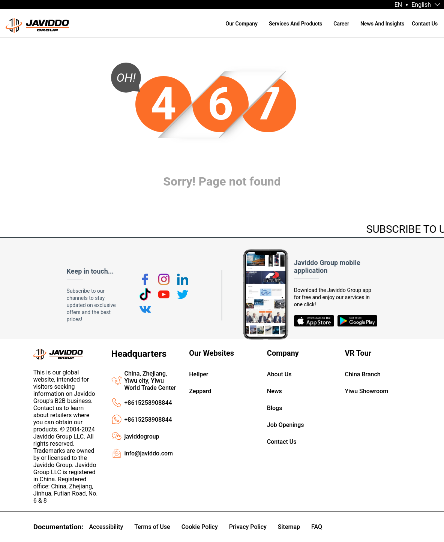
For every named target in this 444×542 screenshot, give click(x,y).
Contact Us (425, 24)
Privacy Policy (248, 526)
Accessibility (106, 526)
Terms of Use (152, 526)
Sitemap (289, 526)
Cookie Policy (200, 526)
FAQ (316, 526)
